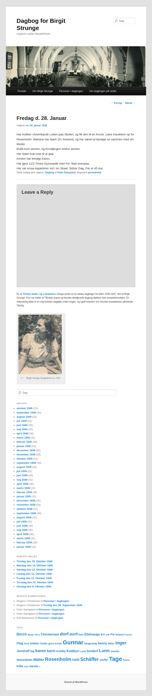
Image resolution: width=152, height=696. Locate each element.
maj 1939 (22, 479)
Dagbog (49, 172)
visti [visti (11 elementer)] (26, 666)
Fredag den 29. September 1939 (63, 605)
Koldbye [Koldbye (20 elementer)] (72, 651)
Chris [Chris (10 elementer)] (37, 634)
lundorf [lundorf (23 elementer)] (92, 651)
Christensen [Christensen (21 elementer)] (50, 634)
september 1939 (26, 462)
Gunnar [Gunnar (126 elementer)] (73, 642)
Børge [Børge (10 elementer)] (31, 634)
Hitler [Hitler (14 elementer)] (111, 643)
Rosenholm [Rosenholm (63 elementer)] (58, 659)
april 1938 (22, 534)
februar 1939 (24, 492)
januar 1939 (24, 496)
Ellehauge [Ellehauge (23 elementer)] (92, 634)
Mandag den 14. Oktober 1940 (35, 565)
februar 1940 (24, 441)
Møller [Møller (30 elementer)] (38, 659)
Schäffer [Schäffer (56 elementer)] (89, 659)
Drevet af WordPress (76, 682)
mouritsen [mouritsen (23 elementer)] (24, 660)
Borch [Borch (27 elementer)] (22, 634)
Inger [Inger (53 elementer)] (120, 642)
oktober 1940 (24, 408)
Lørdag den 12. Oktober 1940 (34, 573)
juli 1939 (22, 471)
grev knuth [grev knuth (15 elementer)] (55, 643)
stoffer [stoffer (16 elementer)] (104, 659)
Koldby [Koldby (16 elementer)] (61, 651)
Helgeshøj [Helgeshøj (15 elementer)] (90, 643)
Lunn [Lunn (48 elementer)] (104, 650)
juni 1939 (22, 475)
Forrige (116, 103)
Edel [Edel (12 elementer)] (81, 634)
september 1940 (26, 412)
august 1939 (24, 467)
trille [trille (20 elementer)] (20, 666)
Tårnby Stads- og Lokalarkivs (39, 294)
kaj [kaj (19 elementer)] (32, 651)
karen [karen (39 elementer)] (40, 650)
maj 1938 (22, 529)
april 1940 (22, 433)
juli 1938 (22, 521)
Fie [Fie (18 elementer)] (112, 634)
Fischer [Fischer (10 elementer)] (128, 634)
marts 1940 (23, 437)
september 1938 (26, 513)
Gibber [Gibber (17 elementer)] (34, 643)
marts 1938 (23, 538)
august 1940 (24, 416)
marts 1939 (23, 488)
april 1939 (22, 483)
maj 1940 (22, 429)
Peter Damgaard (66, 172)
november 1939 (26, 454)
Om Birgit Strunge (42, 91)
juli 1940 (22, 420)
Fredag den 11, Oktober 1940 (34, 578)
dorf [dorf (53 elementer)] (64, 633)
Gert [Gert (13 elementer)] (26, 643)
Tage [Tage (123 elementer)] (115, 659)
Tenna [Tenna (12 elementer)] (126, 660)
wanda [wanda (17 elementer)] (33, 666)
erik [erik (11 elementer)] (107, 634)
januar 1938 (24, 546)
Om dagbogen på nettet (102, 91)
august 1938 (24, 517)
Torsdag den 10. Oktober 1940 (35, 582)
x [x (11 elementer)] (39, 666)
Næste (130, 103)
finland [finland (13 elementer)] (119, 634)
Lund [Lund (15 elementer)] (83, 651)
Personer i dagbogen (71, 91)
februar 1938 (24, 542)
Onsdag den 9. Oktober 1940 (34, 586)
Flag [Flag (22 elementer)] (20, 643)
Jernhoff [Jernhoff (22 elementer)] (23, 651)
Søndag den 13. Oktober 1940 (35, 569)
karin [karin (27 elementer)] (51, 651)
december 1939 (26, 450)
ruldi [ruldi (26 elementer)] (75, 660)
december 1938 (26, 500)
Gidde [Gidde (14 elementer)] (44, 643)
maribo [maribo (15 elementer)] (114, 651)
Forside (22, 91)
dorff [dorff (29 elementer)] (73, 634)
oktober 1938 (24, 508)
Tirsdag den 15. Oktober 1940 (34, 561)
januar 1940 (24, 446)
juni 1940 (22, 425)
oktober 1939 (24, 458)
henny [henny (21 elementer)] (102, 643)
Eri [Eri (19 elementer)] (103, 634)
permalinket (94, 172)
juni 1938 (22, 525)
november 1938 (26, 504)
